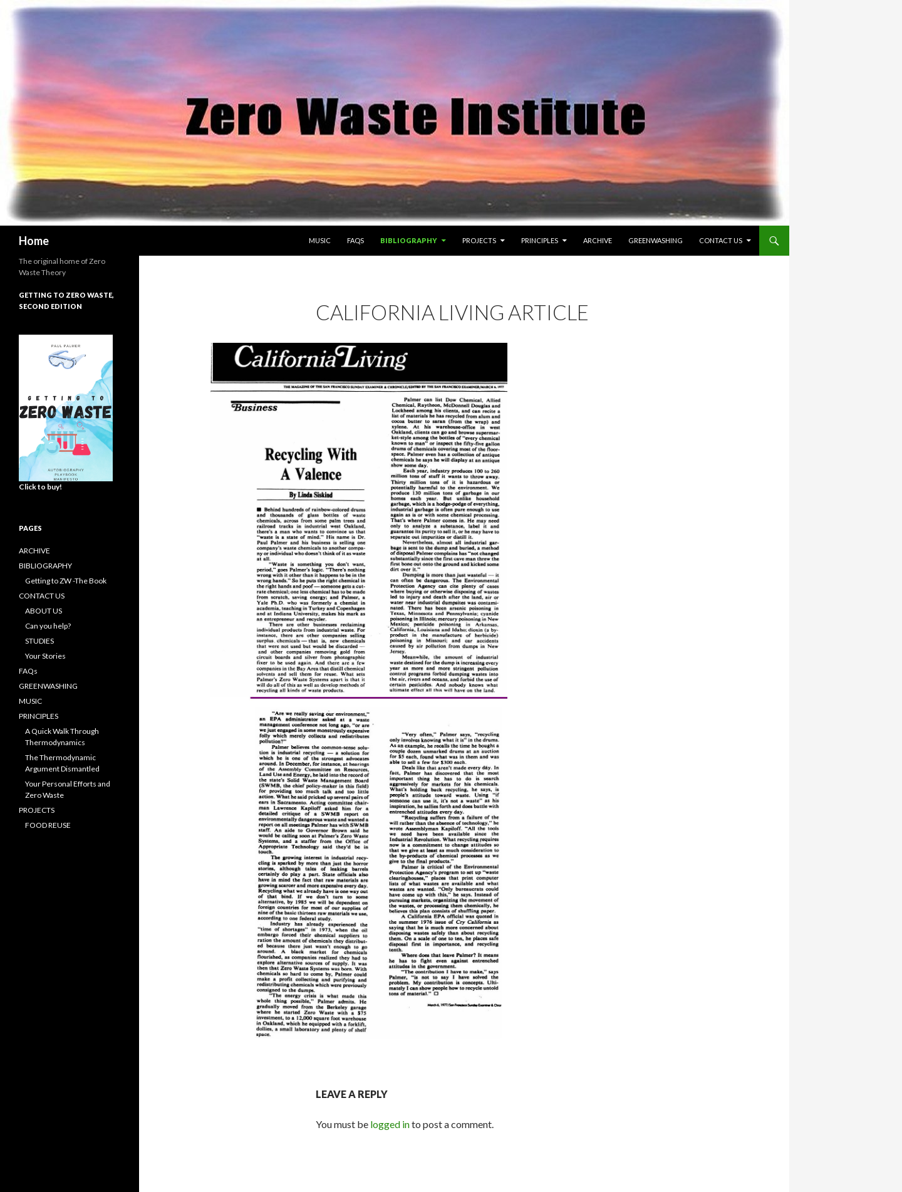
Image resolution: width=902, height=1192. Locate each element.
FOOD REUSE (48, 825)
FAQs (355, 240)
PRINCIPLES (539, 240)
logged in (390, 1124)
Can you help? (48, 625)
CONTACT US (720, 240)
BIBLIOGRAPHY (408, 240)
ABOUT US (43, 610)
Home (34, 241)
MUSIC (320, 240)
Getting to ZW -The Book (65, 580)
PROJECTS (479, 240)
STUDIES (39, 641)
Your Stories (45, 656)
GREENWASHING (655, 240)
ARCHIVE (597, 240)
